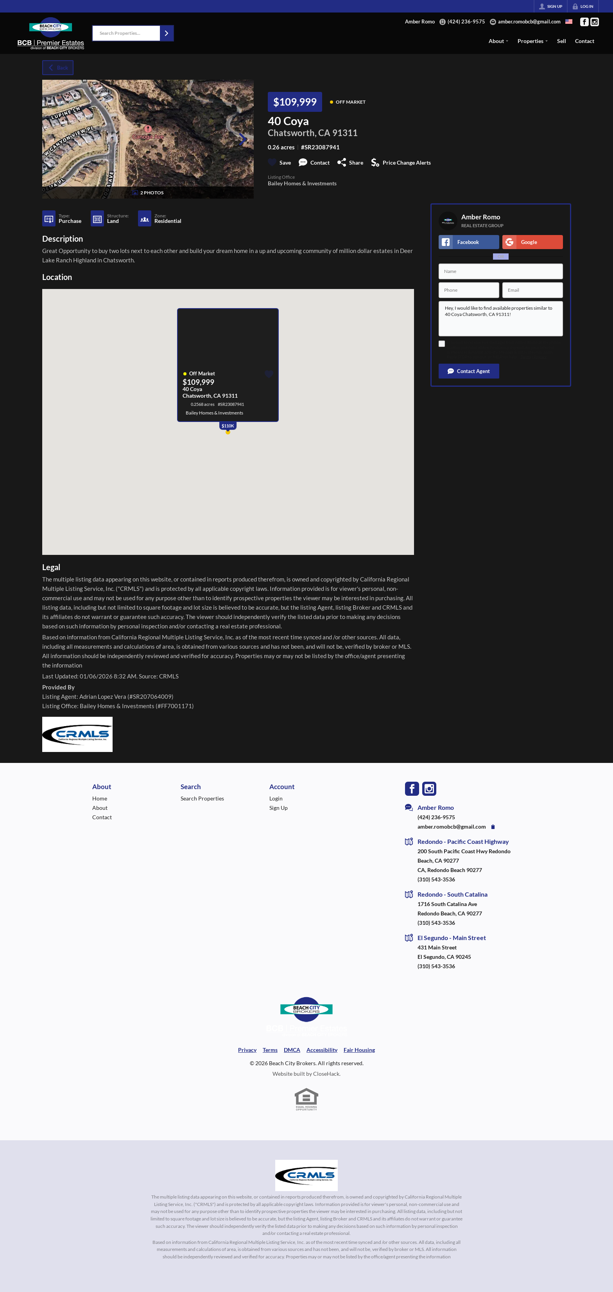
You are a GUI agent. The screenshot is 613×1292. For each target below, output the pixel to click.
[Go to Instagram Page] (594, 22)
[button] (166, 33)
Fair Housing (359, 1049)
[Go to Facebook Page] (584, 22)
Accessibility (321, 1049)
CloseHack (326, 1073)
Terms (526, 357)
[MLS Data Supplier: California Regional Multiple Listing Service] (306, 1175)
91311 (345, 132)
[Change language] (568, 21)
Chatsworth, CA (299, 132)
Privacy (540, 357)
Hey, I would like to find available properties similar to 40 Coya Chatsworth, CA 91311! (501, 318)
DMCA (292, 1049)
